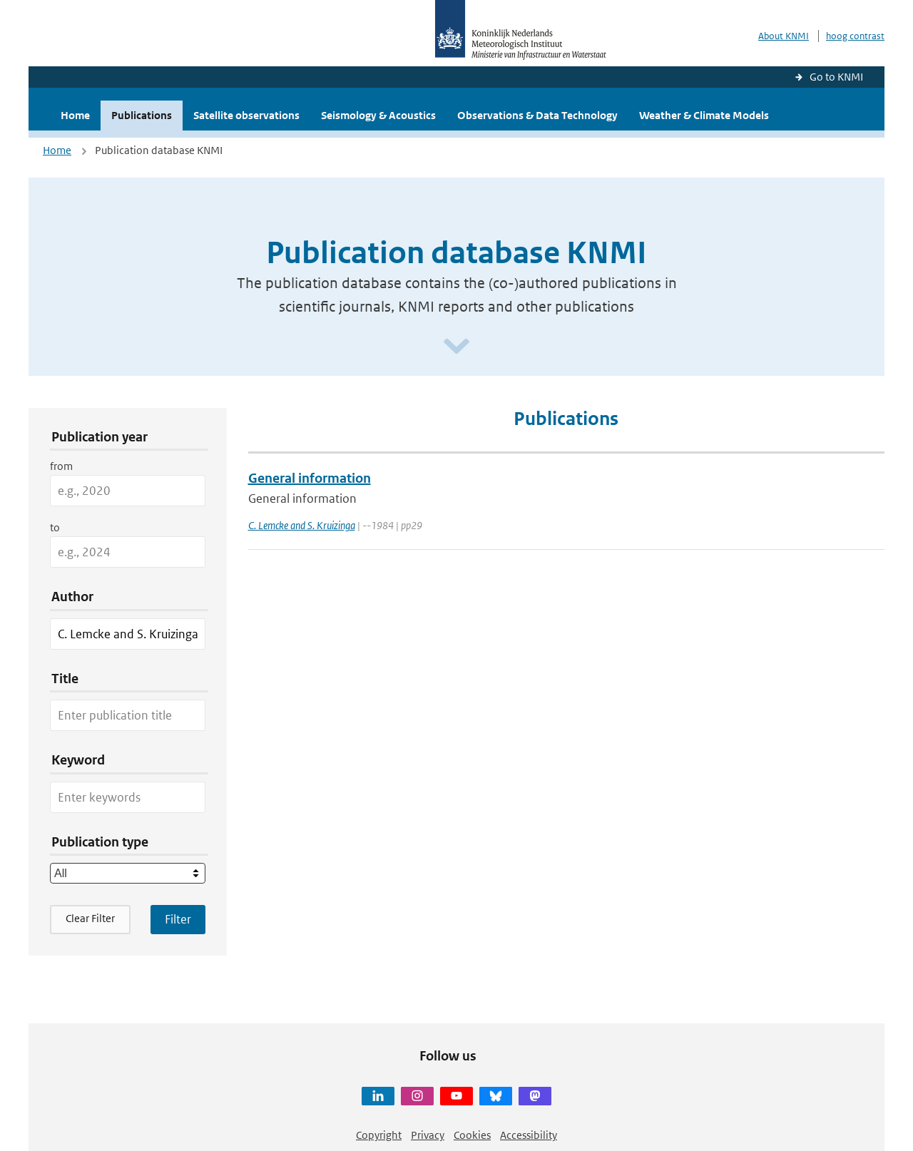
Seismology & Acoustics (378, 115)
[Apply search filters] (178, 919)
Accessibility (528, 1135)
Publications (141, 115)
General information (309, 478)
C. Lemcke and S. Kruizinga (301, 525)
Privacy (427, 1135)
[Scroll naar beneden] (456, 347)
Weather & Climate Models (704, 115)
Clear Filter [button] (90, 918)
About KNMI (783, 36)
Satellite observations (246, 115)
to (55, 527)
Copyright (379, 1135)
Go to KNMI (836, 76)
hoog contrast (855, 36)
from (61, 466)
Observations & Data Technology (537, 115)
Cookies (472, 1135)
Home (75, 115)
